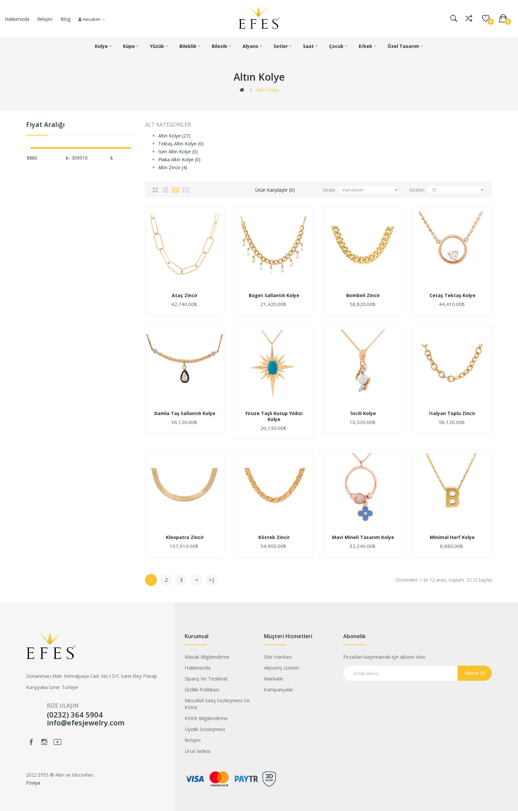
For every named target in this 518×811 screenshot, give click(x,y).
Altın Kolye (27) (174, 136)
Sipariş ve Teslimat (206, 678)
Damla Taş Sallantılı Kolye (184, 413)
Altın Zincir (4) (172, 167)
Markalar (273, 678)
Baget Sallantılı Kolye (274, 295)
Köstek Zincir (274, 537)
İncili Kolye (363, 413)
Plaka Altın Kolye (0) (179, 159)
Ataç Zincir (185, 295)
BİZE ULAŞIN (63, 705)
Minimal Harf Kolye (452, 537)
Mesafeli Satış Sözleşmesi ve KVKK (217, 704)
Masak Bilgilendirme (207, 656)
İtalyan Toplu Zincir (452, 413)
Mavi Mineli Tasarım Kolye (363, 537)
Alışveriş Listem (281, 667)
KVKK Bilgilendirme (206, 718)
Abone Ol (475, 673)
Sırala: (329, 190)
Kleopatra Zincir (185, 537)
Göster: (417, 190)
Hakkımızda (17, 19)
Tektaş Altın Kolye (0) (181, 143)
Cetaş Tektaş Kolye (452, 295)
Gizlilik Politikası (202, 689)
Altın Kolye (267, 90)
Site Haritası (278, 656)
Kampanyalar (278, 689)
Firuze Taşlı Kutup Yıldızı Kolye (274, 416)
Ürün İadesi (197, 751)
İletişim (45, 19)
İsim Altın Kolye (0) (178, 151)
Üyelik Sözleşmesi (205, 729)
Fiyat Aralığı (45, 125)
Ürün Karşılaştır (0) (275, 190)
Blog (65, 19)
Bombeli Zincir (363, 295)
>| (212, 579)
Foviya (33, 783)
